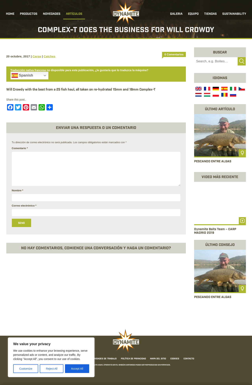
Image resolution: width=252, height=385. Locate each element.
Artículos (74, 14)
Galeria (176, 14)
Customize (25, 368)
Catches (49, 56)
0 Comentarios (173, 54)
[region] (51, 357)
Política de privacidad (133, 358)
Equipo (193, 14)
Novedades (51, 14)
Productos (28, 14)
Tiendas (210, 14)
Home (10, 14)
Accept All (77, 368)
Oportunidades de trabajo (101, 358)
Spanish (22, 75)
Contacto (188, 358)
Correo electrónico (24, 205)
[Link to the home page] (126, 13)
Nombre (17, 190)
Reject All (51, 368)
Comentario (20, 148)
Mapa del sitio (158, 358)
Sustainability (234, 14)
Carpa (36, 56)
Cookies (174, 358)
